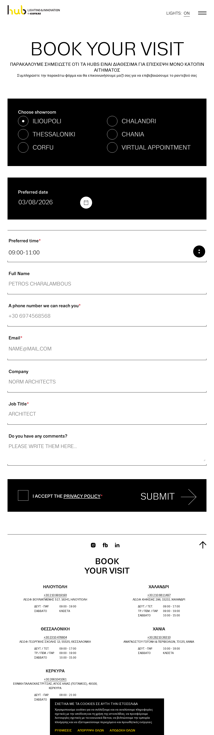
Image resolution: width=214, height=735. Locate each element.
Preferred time (25, 241)
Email (15, 338)
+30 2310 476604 (55, 637)
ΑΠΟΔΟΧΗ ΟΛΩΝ (122, 730)
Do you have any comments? (38, 436)
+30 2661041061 (55, 679)
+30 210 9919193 (55, 595)
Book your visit (107, 566)
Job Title (19, 404)
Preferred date (33, 192)
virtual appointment (156, 148)
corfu (43, 148)
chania (133, 134)
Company (18, 371)
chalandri (139, 121)
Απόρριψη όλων (91, 730)
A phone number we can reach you (45, 306)
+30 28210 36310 (159, 637)
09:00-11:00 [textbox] (24, 253)
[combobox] (107, 253)
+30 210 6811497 (159, 595)
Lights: (178, 13)
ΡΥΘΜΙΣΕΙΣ (63, 730)
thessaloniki (54, 134)
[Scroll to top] (202, 544)
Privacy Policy (82, 496)
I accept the (68, 496)
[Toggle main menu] (202, 13)
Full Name (19, 274)
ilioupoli (47, 121)
